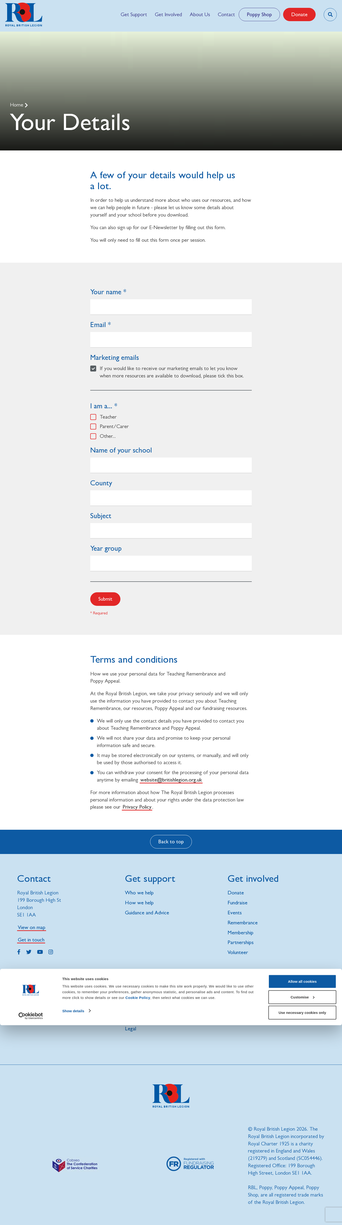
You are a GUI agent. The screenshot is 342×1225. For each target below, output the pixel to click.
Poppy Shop (259, 14)
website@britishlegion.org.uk (171, 780)
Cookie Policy (137, 1197)
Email (98, 324)
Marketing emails (114, 357)
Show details (73, 1210)
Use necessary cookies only (302, 1212)
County (101, 483)
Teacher (108, 417)
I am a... (101, 406)
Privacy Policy (137, 807)
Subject (100, 515)
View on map (31, 927)
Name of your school (121, 450)
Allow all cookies (302, 1181)
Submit (105, 599)
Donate (299, 14)
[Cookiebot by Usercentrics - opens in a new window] (31, 1215)
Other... (108, 436)
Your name (105, 292)
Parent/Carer (114, 426)
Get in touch (31, 940)
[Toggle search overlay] (330, 14)
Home (17, 105)
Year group (106, 548)
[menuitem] (134, 14)
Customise (302, 1197)
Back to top (171, 841)
